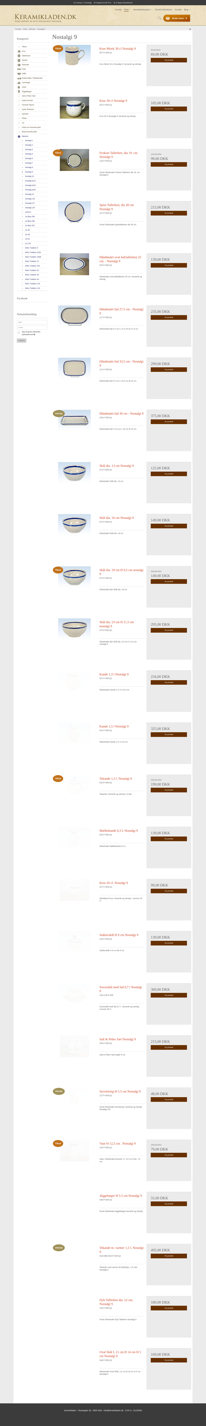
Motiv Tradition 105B (33, 257)
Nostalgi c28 (30, 208)
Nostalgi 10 (29, 176)
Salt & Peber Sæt (28, 96)
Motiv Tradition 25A (32, 266)
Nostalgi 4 (29, 150)
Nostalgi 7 (29, 163)
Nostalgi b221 (30, 185)
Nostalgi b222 (30, 190)
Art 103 (28, 244)
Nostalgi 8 (29, 167)
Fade (24, 69)
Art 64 (27, 239)
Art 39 (27, 235)
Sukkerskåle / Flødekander (32, 78)
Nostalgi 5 (29, 154)
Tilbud (24, 47)
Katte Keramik (27, 100)
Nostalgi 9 (29, 172)
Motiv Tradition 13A (32, 284)
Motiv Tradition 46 (32, 275)
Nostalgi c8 (29, 194)
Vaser (24, 87)
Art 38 (27, 230)
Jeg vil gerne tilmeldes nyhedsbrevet (34, 333)
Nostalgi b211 (30, 181)
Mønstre (25, 136)
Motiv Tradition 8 (31, 248)
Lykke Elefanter (28, 109)
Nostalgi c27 (30, 203)
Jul (23, 123)
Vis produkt (169, 60)
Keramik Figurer (28, 105)
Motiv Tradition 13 (32, 261)
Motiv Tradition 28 (32, 270)
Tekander (25, 65)
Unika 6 (28, 212)
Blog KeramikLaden (29, 132)
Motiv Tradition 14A (32, 288)
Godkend (22, 340)
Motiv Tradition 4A (32, 279)
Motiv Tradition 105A (33, 252)
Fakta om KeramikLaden (31, 127)
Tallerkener (26, 56)
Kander (25, 60)
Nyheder (25, 114)
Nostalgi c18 (30, 199)
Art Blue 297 (30, 226)
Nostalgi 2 (29, 145)
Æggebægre (27, 92)
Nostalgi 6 (29, 158)
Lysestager (26, 82)
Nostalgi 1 (29, 140)
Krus (23, 51)
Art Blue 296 (30, 221)
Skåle (24, 74)
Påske (24, 118)
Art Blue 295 (30, 217)
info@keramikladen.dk (113, 1410)
